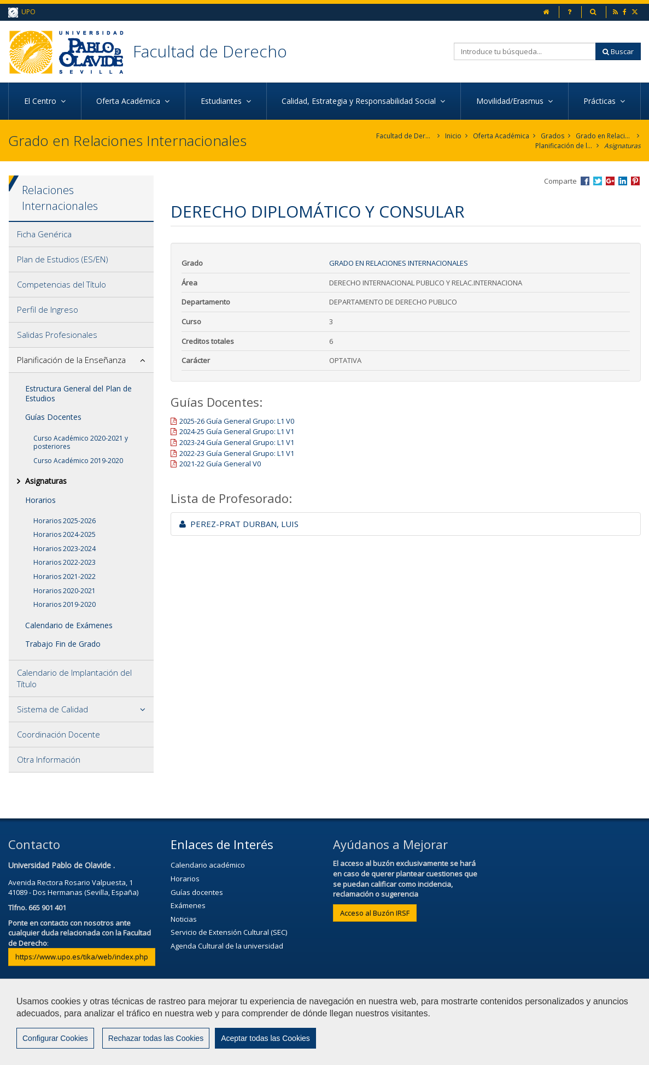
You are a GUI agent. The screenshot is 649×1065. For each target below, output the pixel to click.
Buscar (618, 51)
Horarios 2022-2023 (64, 562)
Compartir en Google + (610, 181)
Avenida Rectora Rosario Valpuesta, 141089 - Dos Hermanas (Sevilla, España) (73, 887)
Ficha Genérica (44, 234)
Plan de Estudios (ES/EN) (62, 259)
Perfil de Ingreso (47, 309)
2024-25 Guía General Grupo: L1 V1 (236, 431)
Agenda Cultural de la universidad (227, 946)
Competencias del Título (61, 284)
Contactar (232, 1025)
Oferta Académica (501, 136)
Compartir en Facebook (585, 181)
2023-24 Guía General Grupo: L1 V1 (236, 442)
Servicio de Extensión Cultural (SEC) (229, 932)
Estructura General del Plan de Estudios (78, 393)
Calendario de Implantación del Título (74, 678)
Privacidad (349, 1025)
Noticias (184, 919)
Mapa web (408, 1025)
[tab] (81, 234)
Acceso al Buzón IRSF (375, 913)
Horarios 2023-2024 (64, 548)
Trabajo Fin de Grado (63, 644)
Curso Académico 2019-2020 (78, 460)
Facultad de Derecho (210, 51)
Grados (552, 136)
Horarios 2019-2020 (64, 604)
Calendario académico (208, 865)
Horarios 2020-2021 (64, 590)
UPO (22, 12)
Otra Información (48, 759)
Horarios (40, 500)
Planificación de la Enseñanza (564, 145)
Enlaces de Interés (222, 844)
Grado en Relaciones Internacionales (604, 136)
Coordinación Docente (58, 734)
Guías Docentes (53, 417)
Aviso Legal (290, 1025)
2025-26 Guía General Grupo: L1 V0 (236, 421)
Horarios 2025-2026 (64, 520)
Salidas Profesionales (57, 334)
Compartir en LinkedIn (622, 181)
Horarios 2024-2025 (64, 534)
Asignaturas (622, 145)
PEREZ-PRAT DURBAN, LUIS (239, 523)
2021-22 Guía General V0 (220, 464)
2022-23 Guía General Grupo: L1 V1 (236, 453)
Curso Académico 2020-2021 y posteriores (80, 443)
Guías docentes (197, 892)
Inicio (453, 136)
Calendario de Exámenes (69, 625)
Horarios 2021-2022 (64, 576)
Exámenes (188, 905)
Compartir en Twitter (597, 181)
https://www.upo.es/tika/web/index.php (81, 957)
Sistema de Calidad (52, 709)
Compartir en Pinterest (635, 181)
